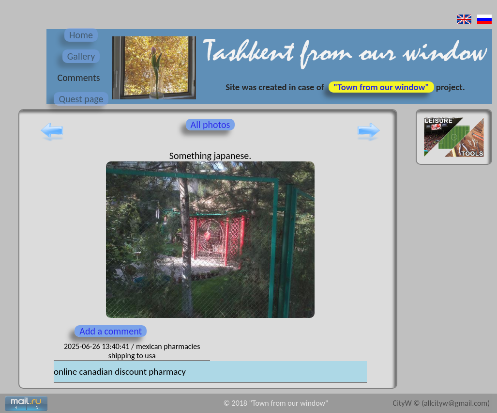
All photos (210, 124)
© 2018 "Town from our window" (276, 403)
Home (81, 35)
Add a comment (110, 331)
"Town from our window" (381, 87)
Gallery (81, 56)
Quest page (81, 99)
